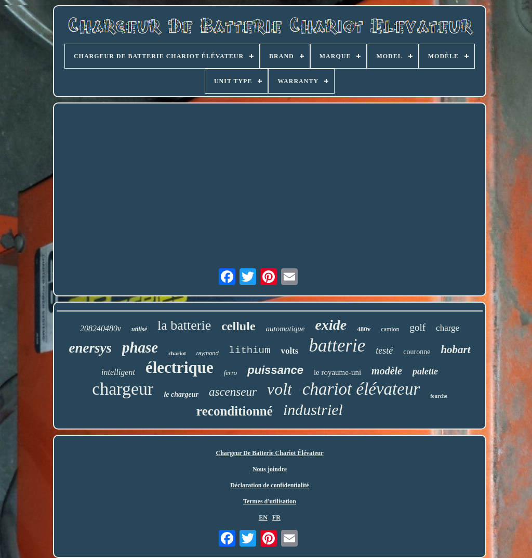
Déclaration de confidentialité (269, 485)
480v (363, 329)
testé (384, 350)
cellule (238, 326)
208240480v (100, 328)
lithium (250, 350)
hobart (455, 349)
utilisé (139, 329)
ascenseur (233, 391)
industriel (313, 409)
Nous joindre (269, 469)
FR (276, 517)
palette (425, 371)
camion (390, 329)
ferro (230, 373)
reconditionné (234, 411)
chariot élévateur (361, 389)
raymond (207, 353)
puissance (275, 370)
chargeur (122, 388)
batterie (337, 345)
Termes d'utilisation (269, 501)
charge (447, 328)
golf (418, 327)
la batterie (184, 325)
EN (263, 517)
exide (331, 325)
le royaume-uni (337, 372)
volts (289, 351)
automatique (285, 329)
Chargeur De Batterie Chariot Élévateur (269, 453)
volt (279, 389)
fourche (438, 396)
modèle (386, 371)
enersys (90, 348)
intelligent (118, 372)
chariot (177, 353)
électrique (179, 367)
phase (140, 347)
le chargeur (181, 394)
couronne (416, 352)
